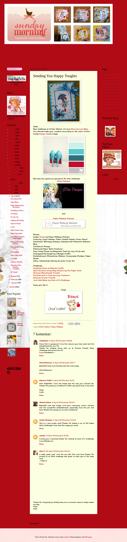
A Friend (14, 214)
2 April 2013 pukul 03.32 (60, 341)
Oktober (14, 174)
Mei (13, 193)
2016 (12, 155)
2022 (12, 136)
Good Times (16, 223)
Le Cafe (14, 258)
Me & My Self (16, 255)
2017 (12, 152)
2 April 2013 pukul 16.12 (63, 380)
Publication (107, 85)
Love (13, 227)
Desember (15, 168)
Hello (19, 336)
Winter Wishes (20, 324)
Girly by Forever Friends (44, 278)
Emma (42, 237)
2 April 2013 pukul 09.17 (64, 363)
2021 (12, 139)
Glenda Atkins (45, 402)
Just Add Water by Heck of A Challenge (51, 280)
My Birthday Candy (20, 313)
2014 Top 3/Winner (110, 94)
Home (104, 73)
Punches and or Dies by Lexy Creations (51, 275)
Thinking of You (17, 210)
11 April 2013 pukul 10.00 (64, 420)
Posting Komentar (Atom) (50, 523)
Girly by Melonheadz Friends (46, 273)
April (13, 196)
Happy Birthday (17, 220)
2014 (12, 162)
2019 (12, 145)
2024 (12, 129)
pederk (66, 537)
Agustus (15, 183)
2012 (12, 287)
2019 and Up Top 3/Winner (110, 110)
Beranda (67, 518)
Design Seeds (45, 134)
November (15, 171)
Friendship (15, 252)
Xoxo (19, 298)
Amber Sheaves (45, 420)
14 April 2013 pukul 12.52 (57, 436)
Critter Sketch (44, 327)
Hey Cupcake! (16, 233)
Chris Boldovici (45, 363)
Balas (41, 355)
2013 (12, 165)
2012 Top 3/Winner (110, 88)
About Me (106, 76)
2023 (12, 132)
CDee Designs (63, 181)
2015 (12, 159)
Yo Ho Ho (15, 217)
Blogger (89, 537)
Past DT (105, 79)
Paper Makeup (57, 327)
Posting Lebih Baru (41, 518)
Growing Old (16, 199)
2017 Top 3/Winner (110, 103)
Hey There (15, 202)
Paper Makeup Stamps (63, 218)
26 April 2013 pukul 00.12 (58, 451)
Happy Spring (16, 262)
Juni (13, 189)
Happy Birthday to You (17, 243)
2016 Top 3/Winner (110, 100)
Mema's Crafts (45, 380)
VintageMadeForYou (16, 86)
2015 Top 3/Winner (110, 97)
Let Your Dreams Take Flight (18, 237)
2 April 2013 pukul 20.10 (63, 402)
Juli (12, 186)
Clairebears (43, 341)
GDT (104, 82)
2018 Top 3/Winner (110, 106)
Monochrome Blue (79, 129)
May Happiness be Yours (17, 206)
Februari (14, 279)
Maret (14, 276)
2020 (12, 142)
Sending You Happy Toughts (16, 267)
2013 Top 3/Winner (110, 91)
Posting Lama (89, 518)
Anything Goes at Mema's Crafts (48, 268)
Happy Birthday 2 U (17, 248)
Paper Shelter (108, 179)
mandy (42, 436)
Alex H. (42, 451)
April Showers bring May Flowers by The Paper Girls (57, 271)
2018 (12, 149)
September (15, 178)
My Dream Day (17, 230)
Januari (14, 283)
